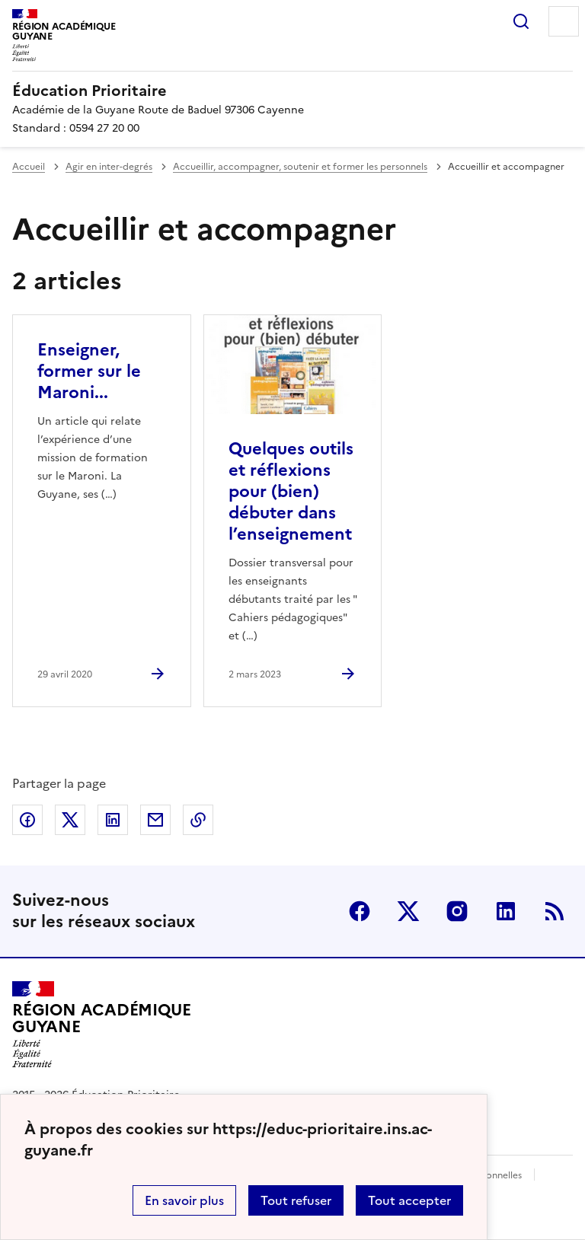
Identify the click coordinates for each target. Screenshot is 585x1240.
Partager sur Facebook (27, 820)
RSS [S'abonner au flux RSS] (554, 911)
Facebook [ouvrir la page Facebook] (359, 911)
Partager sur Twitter (70, 820)
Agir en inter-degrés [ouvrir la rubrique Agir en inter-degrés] (109, 167)
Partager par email (155, 820)
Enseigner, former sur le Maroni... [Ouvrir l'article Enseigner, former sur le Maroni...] (89, 371)
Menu (563, 21)
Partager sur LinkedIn (113, 820)
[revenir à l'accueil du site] (292, 90)
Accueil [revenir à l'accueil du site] (28, 167)
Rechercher (521, 21)
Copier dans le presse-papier (198, 820)
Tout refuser (296, 1200)
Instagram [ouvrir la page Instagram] (457, 911)
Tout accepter (409, 1200)
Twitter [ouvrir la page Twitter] (408, 911)
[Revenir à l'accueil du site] (101, 1024)
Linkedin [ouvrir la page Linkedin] (506, 911)
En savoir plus (184, 1200)
